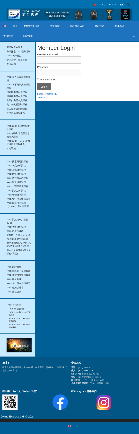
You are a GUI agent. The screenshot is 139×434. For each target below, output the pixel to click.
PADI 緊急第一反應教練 (19, 271)
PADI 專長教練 (14, 279)
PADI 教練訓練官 (15, 287)
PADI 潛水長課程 (15, 231)
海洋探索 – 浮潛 (15, 47)
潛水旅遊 (103, 26)
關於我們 (31, 36)
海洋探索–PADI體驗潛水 (19, 51)
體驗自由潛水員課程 (17, 92)
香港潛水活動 (80, 26)
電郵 (128, 4)
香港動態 (11, 36)
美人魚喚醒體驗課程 (17, 104)
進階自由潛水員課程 (17, 100)
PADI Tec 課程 (14, 305)
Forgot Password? (47, 93)
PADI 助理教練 (14, 267)
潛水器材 (58, 26)
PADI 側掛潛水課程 (16, 174)
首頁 (15, 26)
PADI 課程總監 (14, 291)
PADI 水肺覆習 (14, 55)
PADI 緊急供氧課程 (16, 190)
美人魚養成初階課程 (17, 109)
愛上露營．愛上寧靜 (17, 60)
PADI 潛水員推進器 (16, 182)
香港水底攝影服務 (16, 113)
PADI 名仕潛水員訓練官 (19, 283)
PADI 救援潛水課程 (16, 227)
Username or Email (47, 54)
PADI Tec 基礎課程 (16, 309)
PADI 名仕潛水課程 (16, 195)
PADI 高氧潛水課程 (16, 170)
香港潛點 (11, 64)
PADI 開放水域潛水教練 (19, 275)
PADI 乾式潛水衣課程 (17, 178)
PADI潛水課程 (35, 26)
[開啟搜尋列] (134, 36)
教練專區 (122, 26)
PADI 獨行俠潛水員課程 (19, 199)
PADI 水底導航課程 (16, 165)
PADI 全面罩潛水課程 (17, 186)
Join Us (41, 97)
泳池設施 (11, 148)
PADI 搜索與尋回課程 (17, 161)
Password (42, 67)
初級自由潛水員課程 (17, 96)
